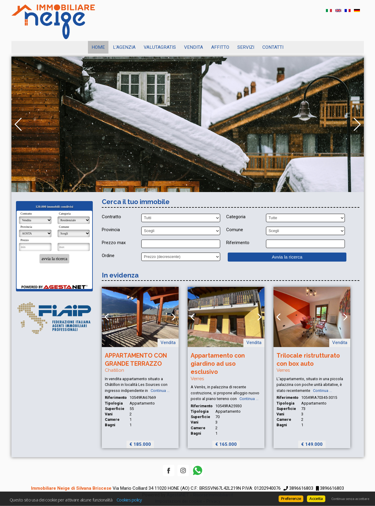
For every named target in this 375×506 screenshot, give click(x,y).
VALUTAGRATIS (160, 47)
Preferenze (291, 498)
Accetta (316, 498)
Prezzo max (114, 242)
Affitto (220, 47)
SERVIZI (245, 47)
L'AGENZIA (124, 47)
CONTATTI (272, 47)
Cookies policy (129, 500)
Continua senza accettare (350, 499)
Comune (234, 229)
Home (98, 47)
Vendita (193, 47)
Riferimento (237, 242)
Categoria (235, 216)
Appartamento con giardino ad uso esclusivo (218, 364)
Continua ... (159, 390)
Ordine (108, 255)
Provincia (111, 229)
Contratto (111, 216)
